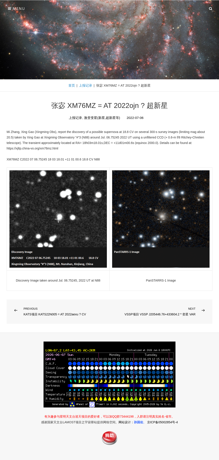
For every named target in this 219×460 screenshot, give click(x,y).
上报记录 (85, 85)
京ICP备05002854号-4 (162, 422)
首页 (71, 85)
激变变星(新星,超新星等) (102, 118)
